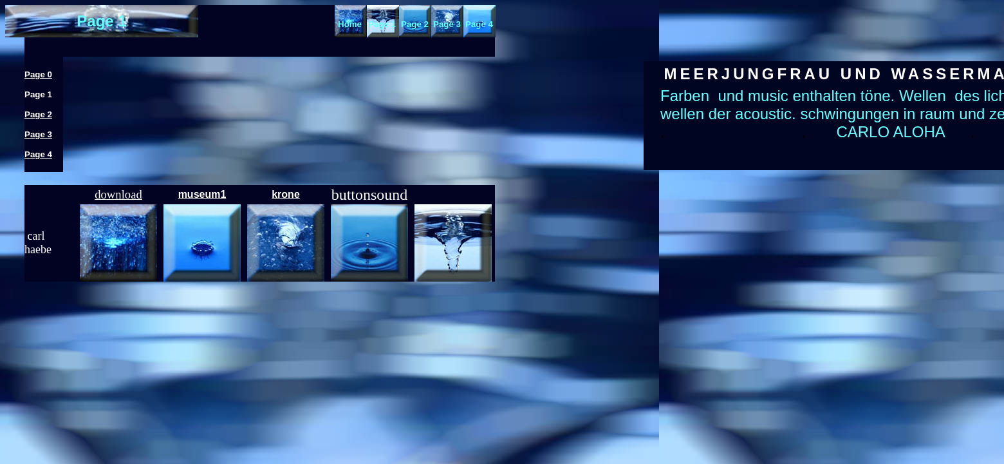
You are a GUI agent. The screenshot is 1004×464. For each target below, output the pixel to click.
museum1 (202, 194)
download (118, 194)
